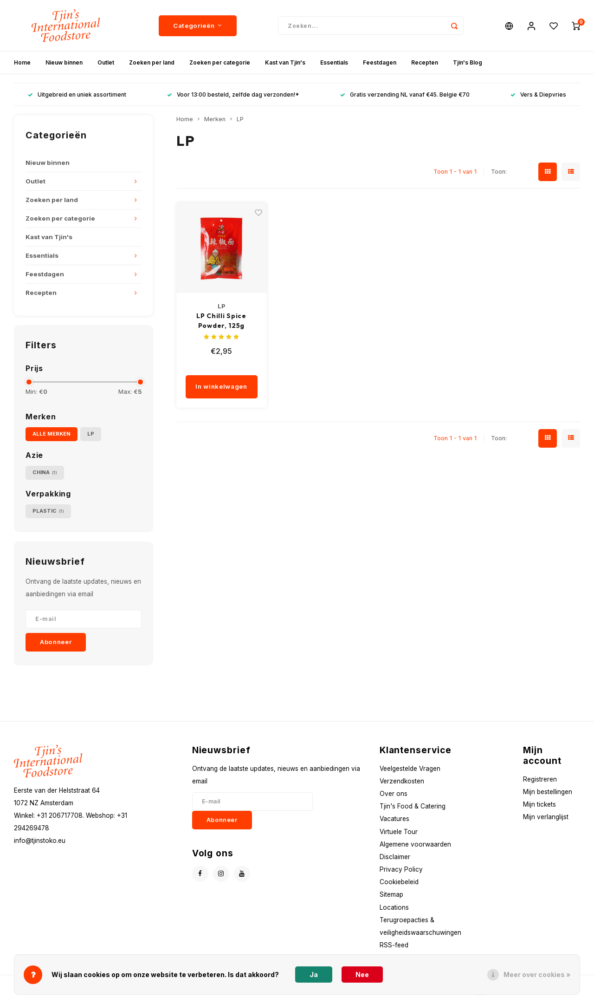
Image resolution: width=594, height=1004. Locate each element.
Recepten (424, 62)
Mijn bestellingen (547, 791)
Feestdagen (379, 62)
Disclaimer (395, 857)
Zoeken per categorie (219, 62)
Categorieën (197, 25)
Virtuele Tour (399, 831)
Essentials (334, 62)
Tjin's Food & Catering (413, 806)
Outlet (105, 62)
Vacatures (394, 818)
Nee (362, 974)
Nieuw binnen (64, 62)
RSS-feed (394, 945)
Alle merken (51, 433)
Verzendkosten (402, 781)
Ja (314, 974)
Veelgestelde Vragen (410, 768)
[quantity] (235, 366)
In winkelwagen (221, 386)
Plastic (48, 511)
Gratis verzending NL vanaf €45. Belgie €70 (405, 94)
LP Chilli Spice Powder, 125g (221, 321)
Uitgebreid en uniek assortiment (77, 94)
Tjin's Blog (467, 62)
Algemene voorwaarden (415, 844)
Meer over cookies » (537, 974)
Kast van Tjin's (285, 62)
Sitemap (391, 894)
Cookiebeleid (399, 882)
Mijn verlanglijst (545, 817)
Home (22, 62)
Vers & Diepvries (538, 94)
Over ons (393, 793)
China (44, 472)
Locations (394, 907)
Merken (215, 119)
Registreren (540, 779)
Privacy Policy (401, 869)
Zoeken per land (151, 62)
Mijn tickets (539, 804)
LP (90, 433)
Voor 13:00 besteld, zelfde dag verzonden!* (233, 94)
